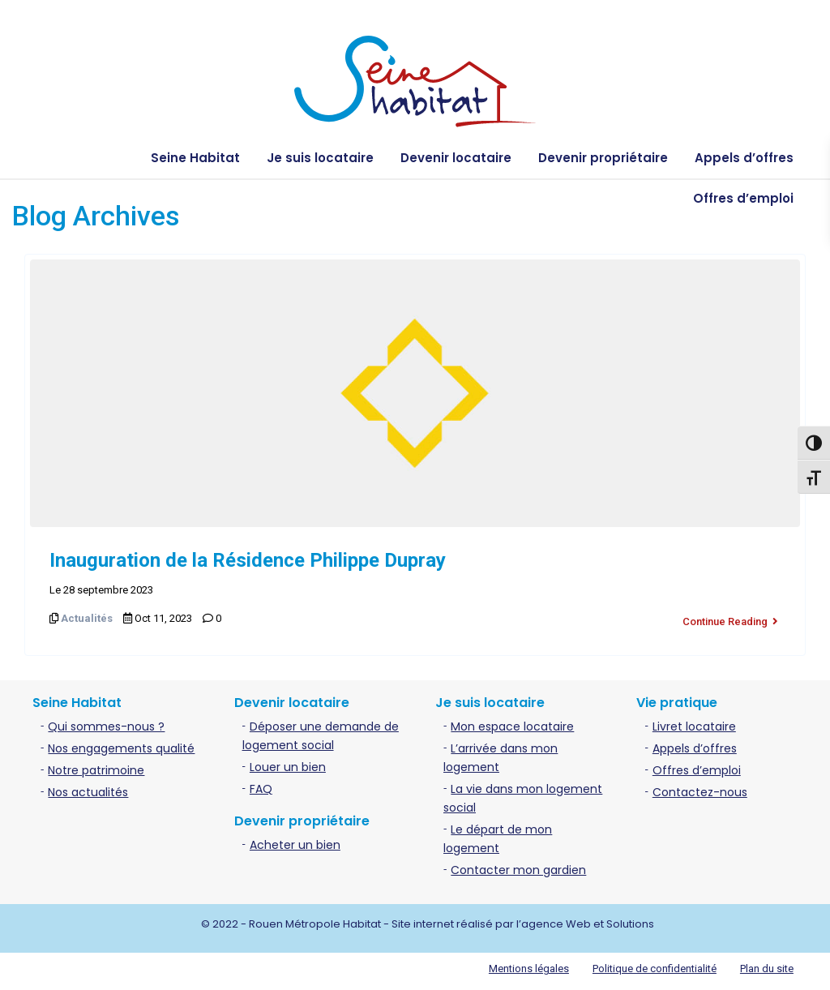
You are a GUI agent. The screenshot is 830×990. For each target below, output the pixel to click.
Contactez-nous (699, 789)
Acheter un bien (295, 842)
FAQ (261, 786)
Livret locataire (694, 723)
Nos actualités (88, 789)
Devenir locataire (455, 157)
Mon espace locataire (512, 723)
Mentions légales (529, 965)
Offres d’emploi (743, 198)
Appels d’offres (744, 157)
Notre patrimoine (96, 767)
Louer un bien (288, 764)
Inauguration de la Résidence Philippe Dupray (247, 560)
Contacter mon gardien (518, 867)
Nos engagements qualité (121, 745)
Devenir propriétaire (603, 157)
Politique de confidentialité (655, 965)
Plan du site (767, 965)
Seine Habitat (195, 157)
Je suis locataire (320, 157)
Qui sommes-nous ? (106, 723)
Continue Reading (730, 618)
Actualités (87, 618)
